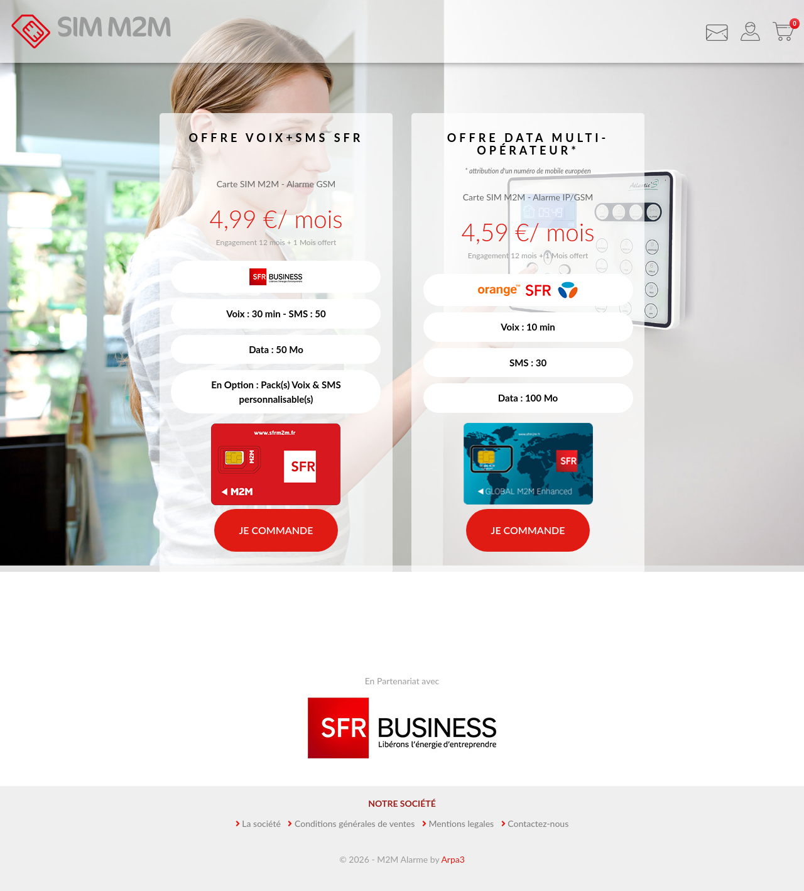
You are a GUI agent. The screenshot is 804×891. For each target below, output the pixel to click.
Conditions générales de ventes (355, 823)
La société (261, 823)
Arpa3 (452, 859)
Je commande (276, 530)
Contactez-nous (538, 823)
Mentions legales (461, 823)
